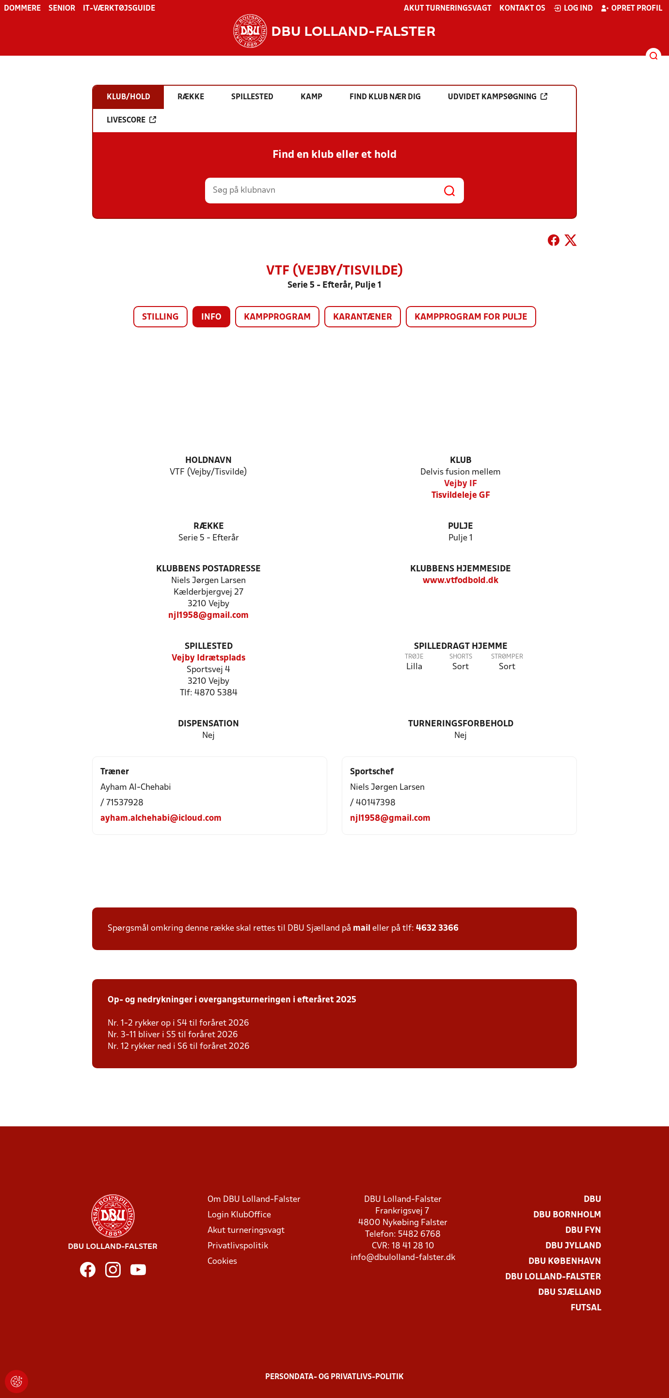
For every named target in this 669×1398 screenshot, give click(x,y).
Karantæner (362, 317)
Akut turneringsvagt (448, 8)
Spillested (209, 647)
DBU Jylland (573, 1246)
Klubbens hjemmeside (460, 569)
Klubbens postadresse (208, 569)
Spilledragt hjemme (461, 647)
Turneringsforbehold (460, 724)
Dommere (22, 8)
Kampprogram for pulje (470, 317)
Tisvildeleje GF (460, 496)
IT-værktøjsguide (119, 8)
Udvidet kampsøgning (497, 97)
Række (208, 526)
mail (361, 928)
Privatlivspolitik (237, 1246)
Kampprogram (277, 317)
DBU (592, 1200)
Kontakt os (522, 8)
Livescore (131, 120)
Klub (461, 461)
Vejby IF (460, 484)
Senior (61, 8)
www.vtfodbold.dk (460, 581)
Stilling (160, 317)
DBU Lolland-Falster (553, 1277)
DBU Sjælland (569, 1293)
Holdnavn (208, 461)
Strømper (507, 657)
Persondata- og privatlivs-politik (334, 1377)
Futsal (586, 1308)
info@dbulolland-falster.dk (402, 1258)
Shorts (460, 657)
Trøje (414, 657)
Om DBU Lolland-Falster (254, 1200)
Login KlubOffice (239, 1215)
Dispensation (208, 724)
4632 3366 (437, 928)
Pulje (460, 526)
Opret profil (631, 8)
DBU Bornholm (567, 1215)
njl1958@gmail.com (208, 616)
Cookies (222, 1262)
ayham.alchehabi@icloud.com (161, 818)
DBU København (564, 1262)
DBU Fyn (583, 1231)
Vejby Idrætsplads (208, 658)
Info (211, 317)
